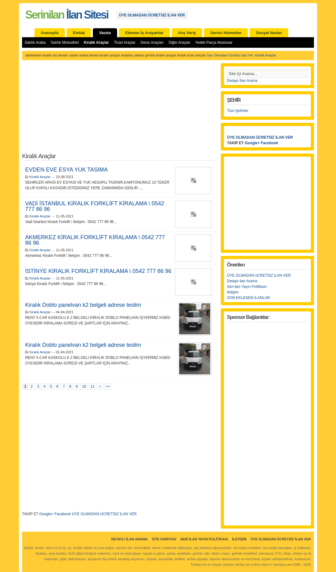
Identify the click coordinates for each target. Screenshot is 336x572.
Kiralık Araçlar (96, 42)
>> (108, 386)
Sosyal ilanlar (269, 32)
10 (84, 386)
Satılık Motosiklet (65, 42)
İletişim (239, 539)
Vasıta (105, 32)
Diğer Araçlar (179, 42)
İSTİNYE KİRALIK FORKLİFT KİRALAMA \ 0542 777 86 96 (98, 271)
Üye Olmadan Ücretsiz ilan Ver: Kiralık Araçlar (241, 55)
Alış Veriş (187, 32)
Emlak (79, 32)
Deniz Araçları (152, 42)
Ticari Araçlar (125, 42)
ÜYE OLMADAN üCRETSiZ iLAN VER (259, 275)
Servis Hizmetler (226, 32)
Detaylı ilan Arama (242, 281)
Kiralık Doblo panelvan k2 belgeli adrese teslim (83, 305)
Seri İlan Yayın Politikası (204, 539)
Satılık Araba (35, 42)
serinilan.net (282, 564)
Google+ (46, 514)
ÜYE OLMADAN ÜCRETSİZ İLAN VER (152, 15)
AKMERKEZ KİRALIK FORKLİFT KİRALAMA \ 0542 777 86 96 (95, 240)
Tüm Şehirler (237, 111)
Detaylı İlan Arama (242, 80)
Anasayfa (50, 32)
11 (93, 386)
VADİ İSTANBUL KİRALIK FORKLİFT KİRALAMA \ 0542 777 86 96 (94, 206)
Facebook (62, 514)
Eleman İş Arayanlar (144, 32)
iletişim (232, 292)
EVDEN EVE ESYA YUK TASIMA (66, 170)
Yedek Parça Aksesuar (213, 42)
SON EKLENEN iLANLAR (248, 298)
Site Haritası (164, 539)
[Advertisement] (118, 109)
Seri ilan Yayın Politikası (247, 286)
